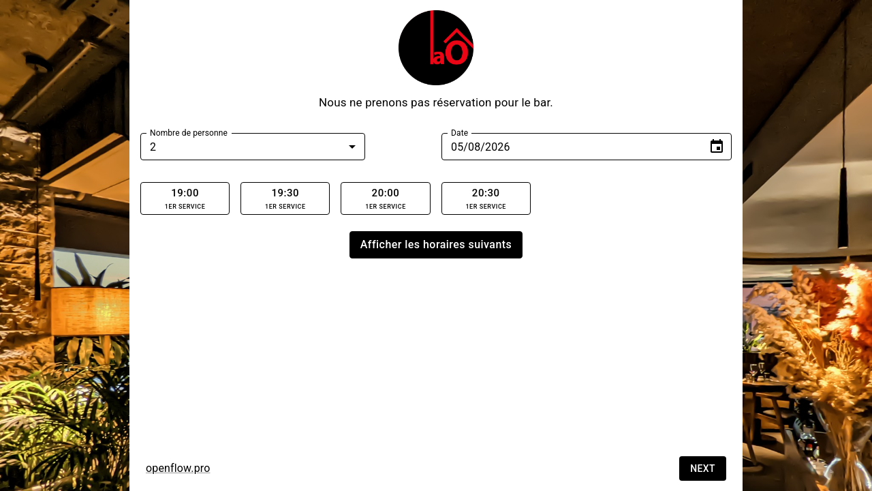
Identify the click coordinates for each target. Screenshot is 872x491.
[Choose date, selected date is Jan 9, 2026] (716, 146)
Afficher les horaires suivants (436, 245)
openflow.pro (178, 468)
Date (459, 133)
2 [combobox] (153, 146)
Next (702, 468)
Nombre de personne (189, 133)
